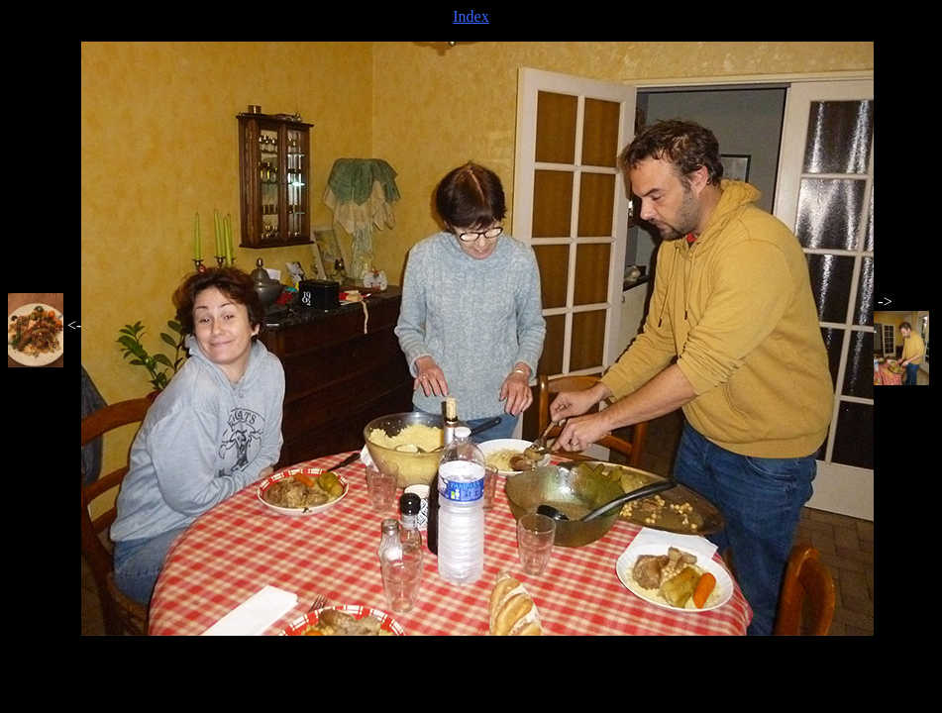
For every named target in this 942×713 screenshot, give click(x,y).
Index (470, 16)
